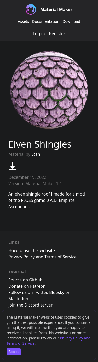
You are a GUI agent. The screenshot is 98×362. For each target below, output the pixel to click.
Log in (39, 33)
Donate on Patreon (26, 286)
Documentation (45, 21)
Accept (14, 351)
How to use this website (31, 250)
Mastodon (18, 299)
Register (57, 33)
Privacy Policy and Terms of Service (42, 257)
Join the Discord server (30, 305)
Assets (23, 21)
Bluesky (56, 292)
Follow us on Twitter (27, 292)
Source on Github (25, 280)
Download (71, 21)
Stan (35, 154)
